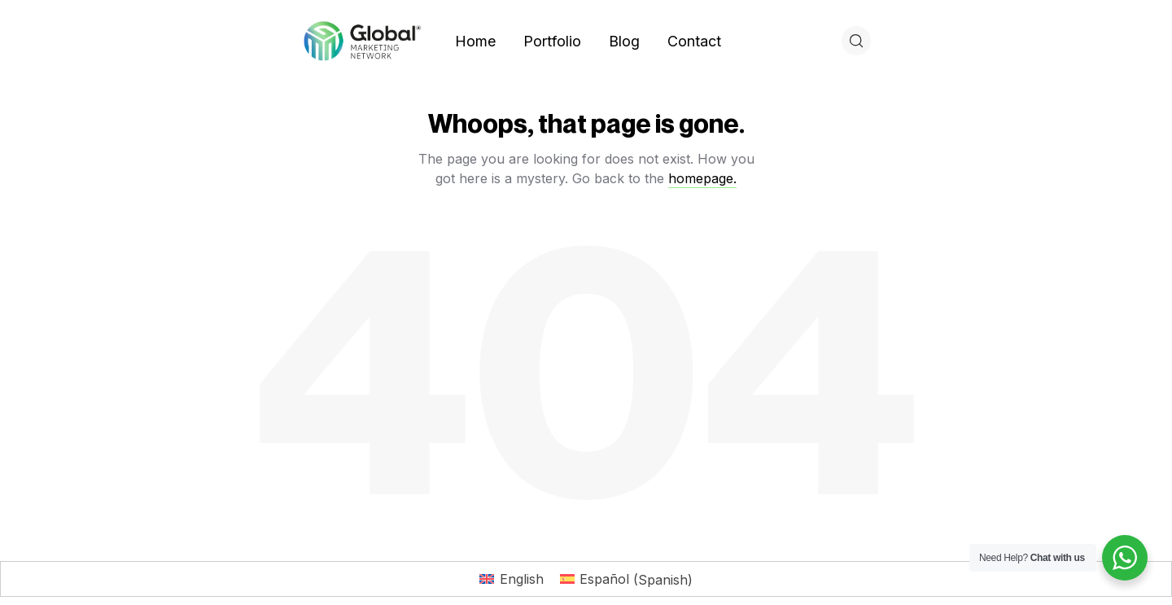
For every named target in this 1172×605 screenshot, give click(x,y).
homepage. (702, 178)
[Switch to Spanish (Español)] (626, 579)
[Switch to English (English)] (511, 579)
